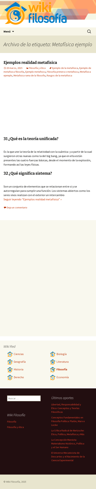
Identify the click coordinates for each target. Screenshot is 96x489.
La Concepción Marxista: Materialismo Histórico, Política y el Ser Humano (67, 443)
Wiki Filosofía (13, 481)
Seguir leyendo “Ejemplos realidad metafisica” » (33, 199)
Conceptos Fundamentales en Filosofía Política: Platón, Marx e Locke (68, 421)
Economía (59, 377)
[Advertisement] (61, 110)
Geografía (16, 361)
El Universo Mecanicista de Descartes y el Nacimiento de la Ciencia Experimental (68, 456)
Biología (58, 354)
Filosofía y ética (37, 68)
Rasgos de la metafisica (59, 75)
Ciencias (15, 354)
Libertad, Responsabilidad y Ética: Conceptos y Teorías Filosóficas (66, 408)
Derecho (15, 377)
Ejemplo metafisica (35, 71)
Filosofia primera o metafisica (63, 71)
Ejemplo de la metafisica (65, 68)
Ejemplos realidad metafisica (30, 62)
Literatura (59, 361)
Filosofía (58, 369)
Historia (15, 369)
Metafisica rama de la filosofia (29, 75)
